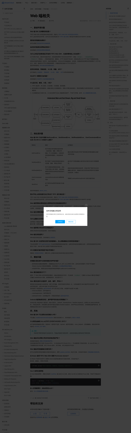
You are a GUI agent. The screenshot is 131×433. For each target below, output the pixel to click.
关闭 (86, 205)
